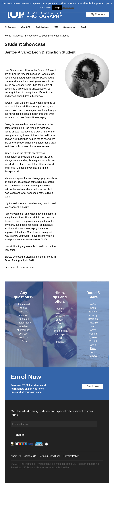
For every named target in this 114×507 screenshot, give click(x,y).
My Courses (98, 14)
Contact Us (30, 456)
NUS (56, 27)
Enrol (83, 27)
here (31, 267)
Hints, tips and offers (60, 297)
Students (18, 35)
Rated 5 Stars (93, 295)
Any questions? (23, 295)
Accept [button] (57, 7)
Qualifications (42, 27)
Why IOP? (25, 27)
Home (8, 35)
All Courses (10, 27)
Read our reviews (93, 352)
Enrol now (93, 386)
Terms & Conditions (49, 456)
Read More (68, 7)
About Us (16, 456)
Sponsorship (69, 27)
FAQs (24, 341)
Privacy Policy (71, 456)
